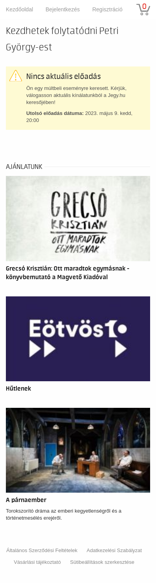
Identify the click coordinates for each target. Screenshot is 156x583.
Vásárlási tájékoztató (37, 562)
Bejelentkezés (62, 9)
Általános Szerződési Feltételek (41, 550)
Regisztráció (107, 9)
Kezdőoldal (19, 9)
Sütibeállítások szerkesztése (102, 562)
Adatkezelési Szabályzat (114, 550)
